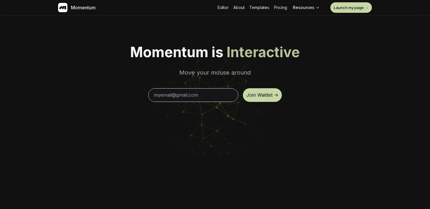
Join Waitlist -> (262, 95)
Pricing (280, 7)
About (239, 7)
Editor (223, 7)
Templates (259, 7)
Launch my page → (351, 7)
